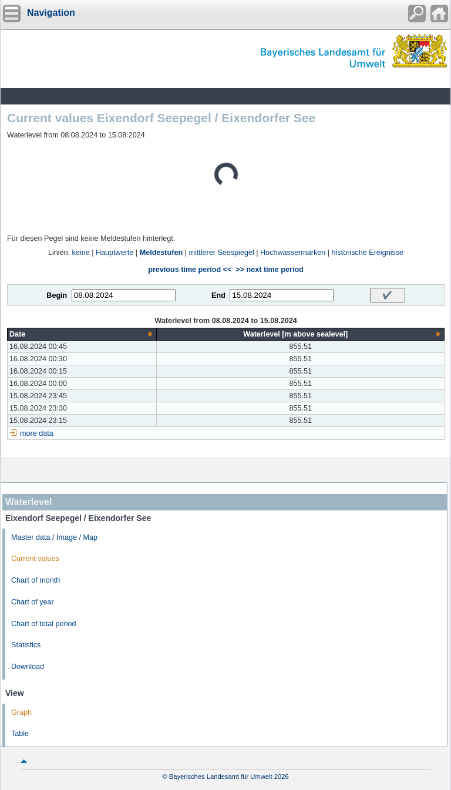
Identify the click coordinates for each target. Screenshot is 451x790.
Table (20, 734)
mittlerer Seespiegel (221, 252)
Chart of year (32, 602)
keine (81, 252)
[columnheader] (82, 334)
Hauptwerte (114, 252)
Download (27, 667)
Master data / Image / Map (54, 537)
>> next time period (269, 269)
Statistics (26, 645)
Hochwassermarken (292, 252)
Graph (21, 712)
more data (36, 433)
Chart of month (35, 580)
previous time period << (189, 269)
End (218, 295)
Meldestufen (161, 252)
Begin (56, 295)
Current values (35, 558)
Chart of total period (43, 624)
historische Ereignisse (368, 252)
